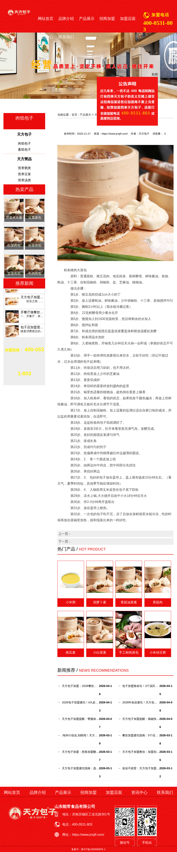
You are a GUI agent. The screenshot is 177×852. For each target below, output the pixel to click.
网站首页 (45, 19)
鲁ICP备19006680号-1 (93, 849)
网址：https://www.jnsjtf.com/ (83, 834)
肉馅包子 (24, 143)
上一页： (64, 533)
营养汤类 (24, 180)
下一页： (64, 541)
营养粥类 (24, 168)
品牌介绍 (66, 19)
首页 (74, 114)
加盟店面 (127, 19)
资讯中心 (45, 37)
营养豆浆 (24, 174)
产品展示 (86, 19)
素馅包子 (24, 149)
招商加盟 (107, 19)
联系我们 (66, 37)
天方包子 (100, 114)
